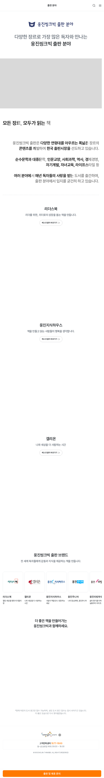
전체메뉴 (100, 5)
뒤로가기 (4, 5)
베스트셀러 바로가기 (49, 223)
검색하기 (94, 5)
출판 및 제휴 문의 (52, 773)
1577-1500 (56, 743)
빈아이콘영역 (10, 5)
